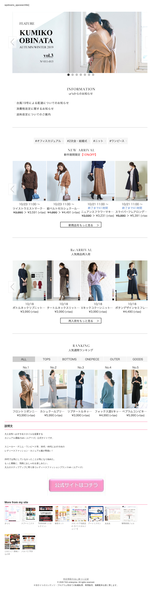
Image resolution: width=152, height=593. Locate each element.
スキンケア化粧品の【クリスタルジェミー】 (78, 526)
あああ (107, 523)
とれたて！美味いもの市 (12, 552)
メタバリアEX (27, 551)
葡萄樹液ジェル (128, 523)
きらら (7, 523)
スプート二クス (27, 523)
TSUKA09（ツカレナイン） (45, 524)
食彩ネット (59, 523)
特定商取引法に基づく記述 (76, 579)
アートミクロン (94, 523)
